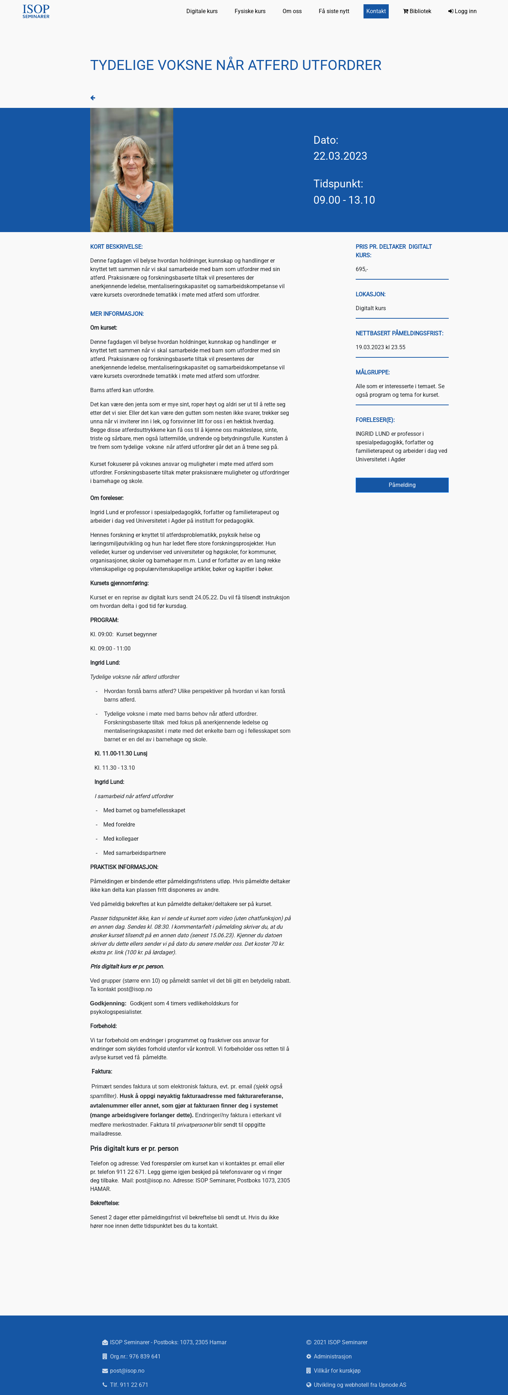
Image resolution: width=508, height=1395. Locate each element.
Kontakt (376, 11)
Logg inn (462, 11)
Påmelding (402, 485)
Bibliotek (417, 11)
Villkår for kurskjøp (337, 1370)
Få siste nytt (334, 11)
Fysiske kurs (250, 11)
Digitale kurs (202, 11)
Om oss (292, 11)
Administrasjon (333, 1356)
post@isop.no (127, 1370)
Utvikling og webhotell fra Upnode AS (360, 1385)
